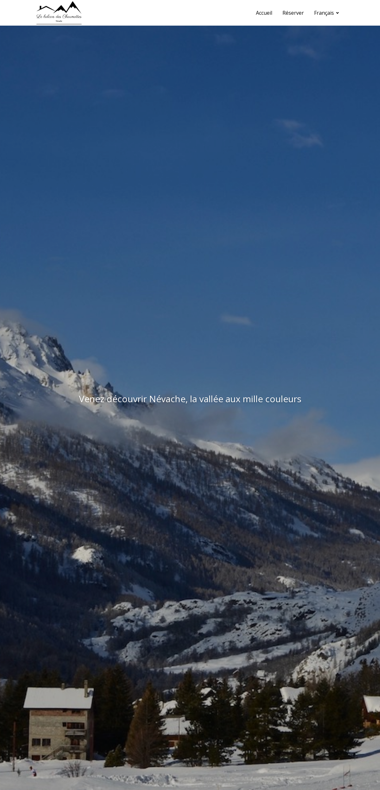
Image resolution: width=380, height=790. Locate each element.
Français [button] (324, 12)
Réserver (293, 12)
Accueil (264, 12)
